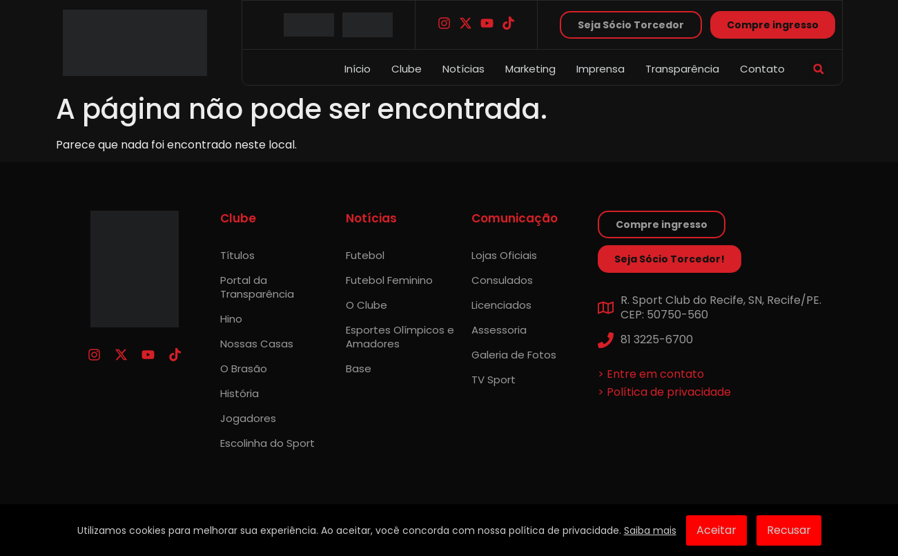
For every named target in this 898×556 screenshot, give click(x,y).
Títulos (237, 255)
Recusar (789, 530)
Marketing (530, 68)
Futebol (365, 255)
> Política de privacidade (664, 392)
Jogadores (248, 418)
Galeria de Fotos (513, 354)
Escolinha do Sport (267, 443)
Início (357, 68)
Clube (406, 68)
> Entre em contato (651, 374)
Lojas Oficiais (504, 255)
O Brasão (243, 368)
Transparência (682, 68)
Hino (231, 318)
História (239, 393)
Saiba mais (650, 530)
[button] (818, 69)
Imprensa (600, 68)
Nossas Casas (256, 343)
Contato (762, 68)
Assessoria (499, 330)
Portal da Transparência (257, 287)
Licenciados (501, 305)
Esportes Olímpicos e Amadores (400, 337)
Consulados (502, 280)
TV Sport (493, 379)
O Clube (366, 305)
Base (358, 368)
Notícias (463, 68)
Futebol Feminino (389, 280)
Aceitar (716, 530)
